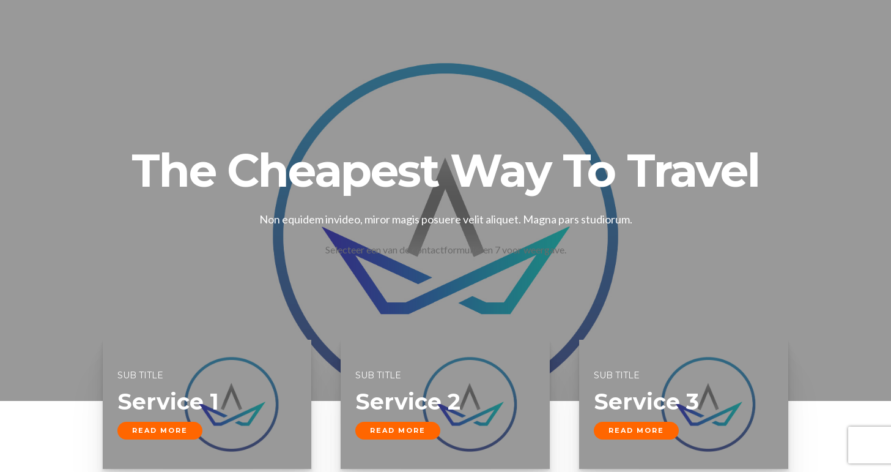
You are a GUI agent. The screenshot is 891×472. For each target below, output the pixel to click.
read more (160, 430)
